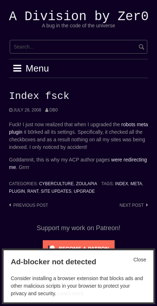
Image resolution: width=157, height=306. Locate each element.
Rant (32, 191)
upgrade (84, 191)
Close (139, 259)
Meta (136, 183)
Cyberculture (56, 183)
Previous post (30, 205)
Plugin (17, 191)
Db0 (53, 110)
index (121, 183)
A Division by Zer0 (79, 17)
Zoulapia (86, 183)
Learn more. (70, 293)
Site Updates (56, 191)
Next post (132, 205)
